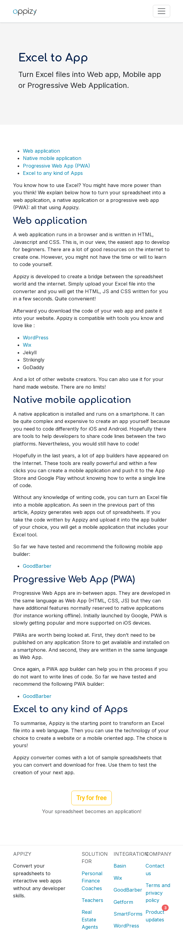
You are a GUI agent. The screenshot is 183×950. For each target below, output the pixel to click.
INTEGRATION (126, 854)
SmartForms (128, 914)
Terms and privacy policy (158, 892)
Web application (41, 151)
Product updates (155, 915)
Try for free (91, 798)
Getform (123, 902)
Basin (120, 866)
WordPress (35, 338)
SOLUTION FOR (94, 857)
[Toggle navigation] (161, 11)
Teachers (92, 900)
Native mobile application (52, 158)
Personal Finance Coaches (92, 880)
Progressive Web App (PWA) (56, 166)
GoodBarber (37, 566)
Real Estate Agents (90, 919)
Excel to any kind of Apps (53, 173)
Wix (27, 345)
